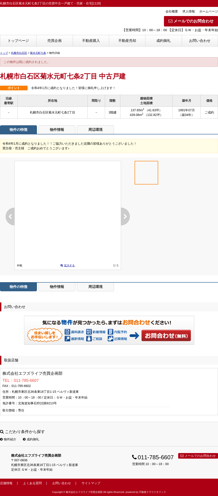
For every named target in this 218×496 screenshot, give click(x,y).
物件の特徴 (18, 130)
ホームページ (208, 11)
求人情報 (188, 11)
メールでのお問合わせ (191, 21)
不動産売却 (127, 41)
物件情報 (57, 130)
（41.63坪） (153, 110)
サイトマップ (91, 483)
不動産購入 (91, 41)
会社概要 (172, 11)
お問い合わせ (199, 41)
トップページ (18, 41)
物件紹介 (8, 439)
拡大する (68, 265)
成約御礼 (163, 41)
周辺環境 (95, 130)
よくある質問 (32, 483)
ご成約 (209, 112)
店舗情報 (6, 483)
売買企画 (54, 41)
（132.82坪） (153, 115)
